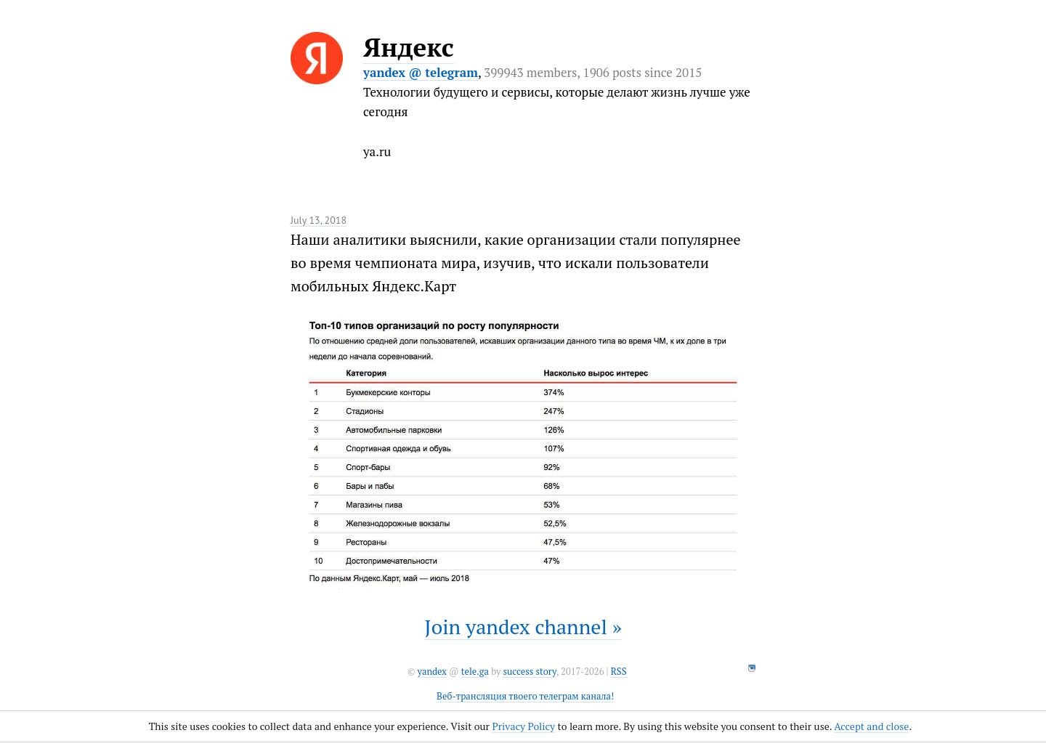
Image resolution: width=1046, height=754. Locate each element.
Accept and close (871, 726)
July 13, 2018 (318, 220)
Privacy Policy (523, 726)
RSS (619, 671)
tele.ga (475, 671)
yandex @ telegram (420, 72)
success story (529, 671)
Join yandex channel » (523, 626)
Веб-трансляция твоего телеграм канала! (525, 696)
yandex (431, 671)
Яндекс (408, 47)
